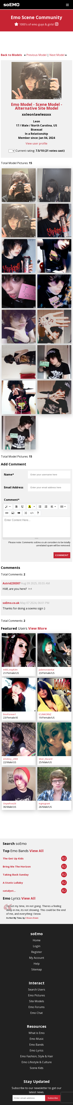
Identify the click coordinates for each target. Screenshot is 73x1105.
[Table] (63, 485)
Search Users (36, 956)
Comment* (11, 478)
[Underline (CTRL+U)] (22, 485)
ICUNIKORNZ (45, 686)
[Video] (19, 491)
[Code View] (32, 491)
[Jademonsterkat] (54, 626)
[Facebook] (33, 1082)
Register (36, 919)
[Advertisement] (36, 42)
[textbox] (36, 505)
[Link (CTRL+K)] (7, 491)
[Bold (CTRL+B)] (16, 485)
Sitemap (36, 936)
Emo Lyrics (36, 1017)
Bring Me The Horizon (17, 833)
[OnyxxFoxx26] (19, 752)
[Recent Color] (30, 485)
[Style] (8, 485)
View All (36, 817)
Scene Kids (36, 1035)
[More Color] (34, 485)
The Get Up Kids (13, 825)
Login (36, 913)
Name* (9, 452)
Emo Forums (36, 974)
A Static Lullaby (13, 849)
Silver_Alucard (45, 728)
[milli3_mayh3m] (19, 626)
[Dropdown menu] (67, 4)
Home (36, 907)
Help (37, 931)
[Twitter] (40, 1082)
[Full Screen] (26, 491)
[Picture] (13, 491)
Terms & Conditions (20, 1095)
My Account (36, 925)
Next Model (56, 55)
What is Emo (37, 1000)
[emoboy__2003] (19, 710)
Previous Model (36, 55)
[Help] (38, 491)
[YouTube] (47, 1082)
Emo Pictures (36, 962)
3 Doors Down (31, 885)
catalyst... (9, 857)
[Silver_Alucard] (54, 710)
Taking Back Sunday (16, 841)
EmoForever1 (9, 686)
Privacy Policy (44, 1095)
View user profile (36, 143)
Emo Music (37, 1006)
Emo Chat (36, 980)
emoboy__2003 (10, 728)
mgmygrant (44, 770)
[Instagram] (56, 24)
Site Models (36, 968)
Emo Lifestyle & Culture (37, 1029)
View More (37, 606)
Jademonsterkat (46, 645)
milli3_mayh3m (10, 645)
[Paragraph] (53, 485)
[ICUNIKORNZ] (54, 668)
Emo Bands (36, 1012)
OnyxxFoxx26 (9, 770)
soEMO (11, 4)
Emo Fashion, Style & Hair (36, 1023)
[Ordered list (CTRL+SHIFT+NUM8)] (46, 485)
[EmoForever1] (19, 668)
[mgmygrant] (54, 752)
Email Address (13, 465)
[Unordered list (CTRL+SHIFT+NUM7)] (40, 485)
